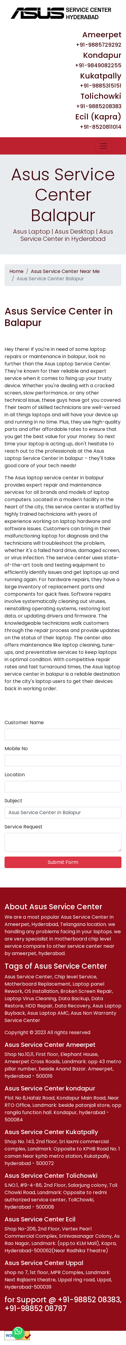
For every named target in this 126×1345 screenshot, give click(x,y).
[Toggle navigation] (103, 146)
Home (16, 271)
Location (15, 774)
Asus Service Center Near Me (65, 271)
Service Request (24, 826)
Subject (13, 800)
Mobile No (16, 748)
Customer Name (24, 722)
